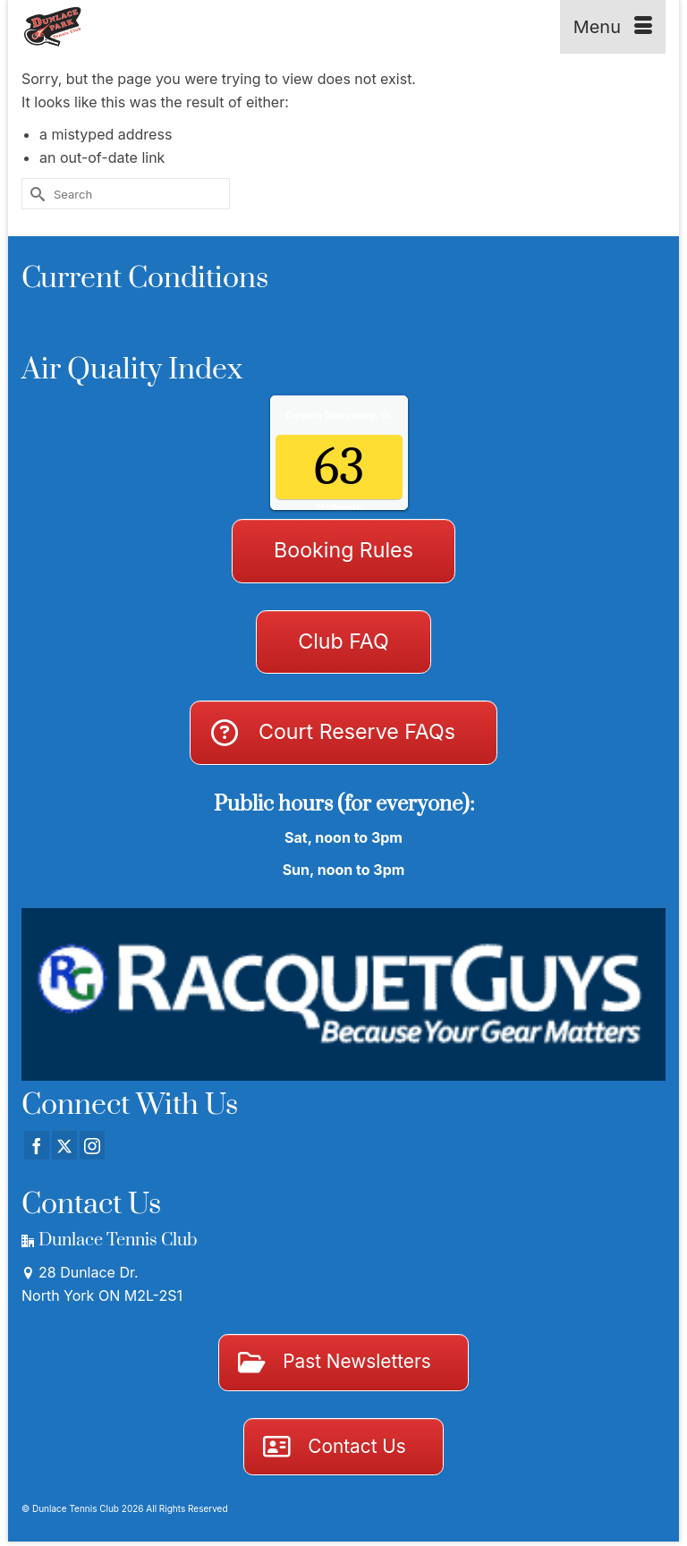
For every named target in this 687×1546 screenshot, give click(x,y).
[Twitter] (64, 1145)
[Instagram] (92, 1145)
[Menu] (613, 27)
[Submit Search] (34, 193)
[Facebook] (36, 1145)
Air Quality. (376, 415)
